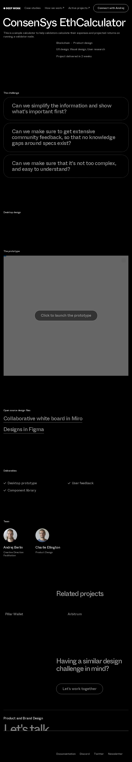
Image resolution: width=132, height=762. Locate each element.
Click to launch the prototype (66, 315)
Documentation (65, 754)
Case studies (32, 8)
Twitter (99, 754)
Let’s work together (80, 688)
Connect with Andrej (111, 8)
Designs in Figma (23, 429)
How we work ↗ (54, 8)
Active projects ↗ (79, 8)
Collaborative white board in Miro (42, 418)
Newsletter (115, 754)
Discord (85, 754)
